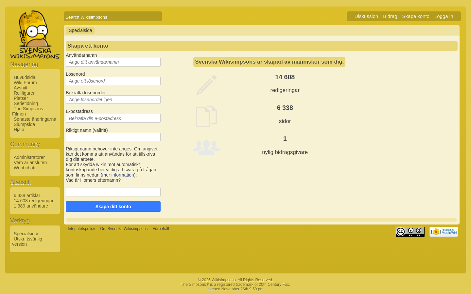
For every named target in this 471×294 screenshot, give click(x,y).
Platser (21, 98)
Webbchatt (25, 167)
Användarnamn (81, 55)
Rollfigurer (24, 93)
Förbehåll (161, 229)
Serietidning (26, 103)
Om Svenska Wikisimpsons (124, 229)
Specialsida (80, 30)
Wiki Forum (25, 82)
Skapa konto (415, 16)
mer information (118, 175)
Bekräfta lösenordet (85, 92)
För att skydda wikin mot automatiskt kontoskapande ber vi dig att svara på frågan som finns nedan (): (111, 170)
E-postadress (79, 111)
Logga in (443, 16)
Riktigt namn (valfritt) (87, 130)
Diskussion (366, 16)
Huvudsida (24, 77)
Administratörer (29, 157)
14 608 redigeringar (33, 200)
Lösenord (75, 74)
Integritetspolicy (81, 229)
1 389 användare (31, 206)
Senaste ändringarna (35, 119)
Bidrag (390, 16)
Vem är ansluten (30, 162)
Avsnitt (20, 87)
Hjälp (19, 129)
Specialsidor (26, 233)
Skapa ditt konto (113, 206)
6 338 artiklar (27, 195)
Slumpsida (24, 124)
